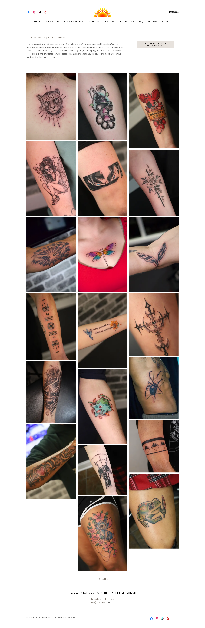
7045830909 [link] (174, 12)
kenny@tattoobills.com (102, 599)
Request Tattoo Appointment (155, 44)
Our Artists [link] (52, 21)
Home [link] (37, 21)
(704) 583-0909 (98, 602)
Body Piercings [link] (73, 21)
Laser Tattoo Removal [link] (102, 21)
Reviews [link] (153, 21)
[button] (166, 21)
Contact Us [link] (127, 21)
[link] (29, 12)
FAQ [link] (141, 21)
